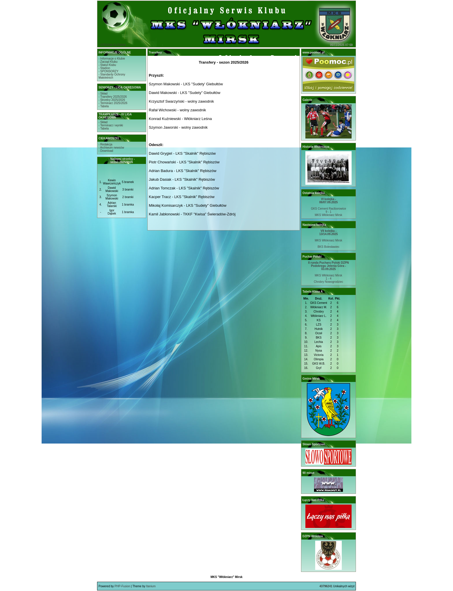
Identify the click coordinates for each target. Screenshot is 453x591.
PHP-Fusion (122, 586)
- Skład (103, 93)
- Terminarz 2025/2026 (113, 103)
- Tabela (104, 106)
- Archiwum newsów (111, 147)
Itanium (151, 586)
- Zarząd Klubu (108, 61)
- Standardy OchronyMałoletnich (112, 76)
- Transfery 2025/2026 (113, 96)
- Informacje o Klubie (112, 58)
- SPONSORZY (108, 71)
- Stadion (104, 68)
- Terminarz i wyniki (111, 125)
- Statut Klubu (107, 65)
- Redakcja (105, 144)
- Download (106, 150)
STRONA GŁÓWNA (113, 45)
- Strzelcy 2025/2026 (112, 99)
